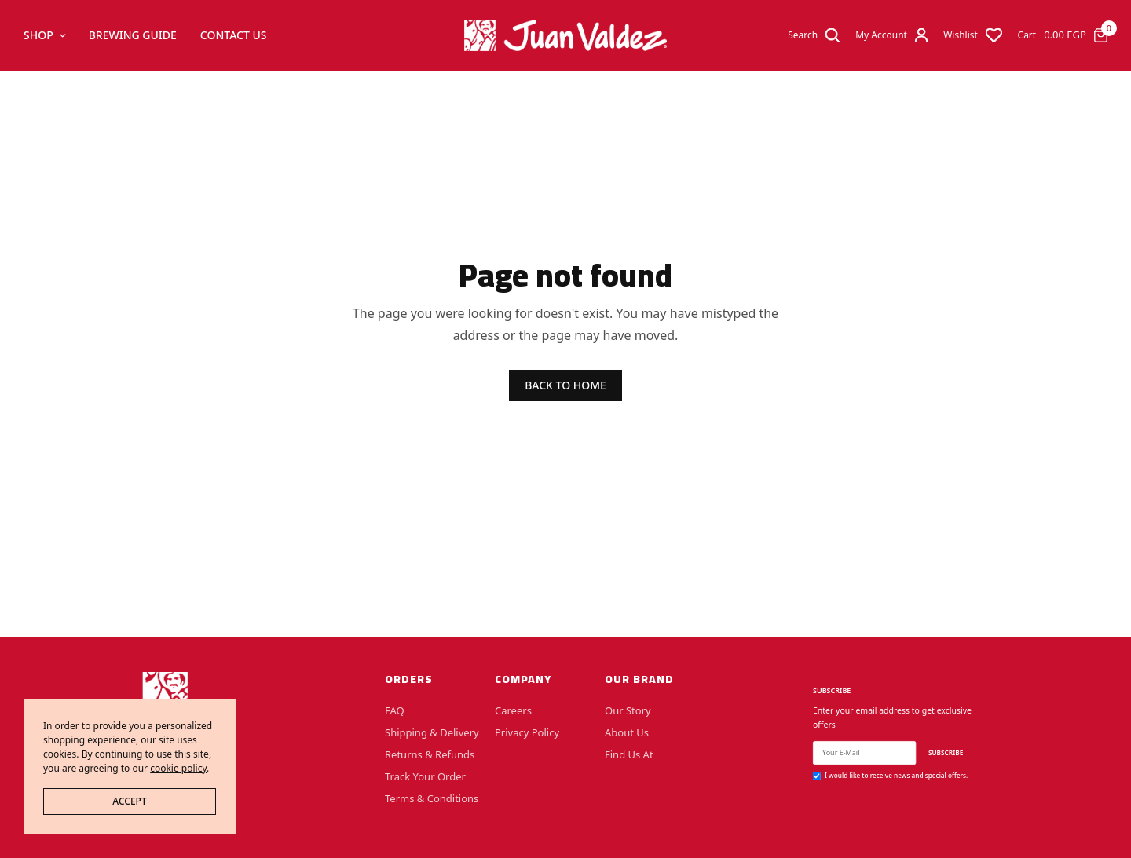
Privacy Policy (527, 732)
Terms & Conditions (431, 798)
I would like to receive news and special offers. (896, 775)
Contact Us (233, 34)
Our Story (628, 710)
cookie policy (178, 768)
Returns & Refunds (429, 754)
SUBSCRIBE (945, 752)
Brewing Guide (133, 34)
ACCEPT (129, 801)
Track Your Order (425, 776)
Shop (38, 34)
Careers (513, 710)
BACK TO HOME (565, 385)
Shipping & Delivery (432, 732)
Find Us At (629, 754)
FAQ (394, 710)
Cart (1027, 35)
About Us (627, 732)
